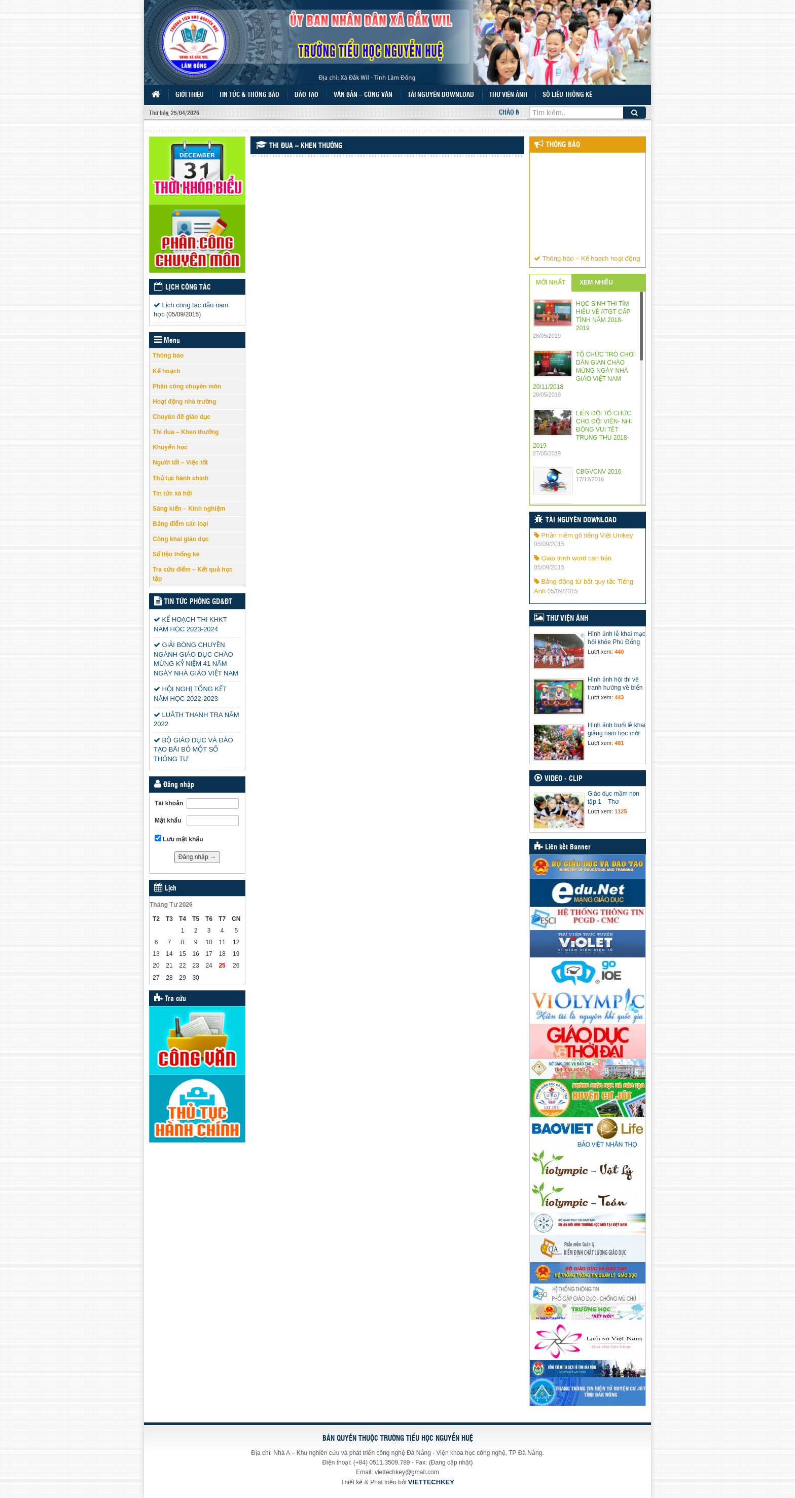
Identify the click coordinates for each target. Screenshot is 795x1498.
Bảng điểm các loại (180, 523)
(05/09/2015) (183, 314)
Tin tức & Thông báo (249, 95)
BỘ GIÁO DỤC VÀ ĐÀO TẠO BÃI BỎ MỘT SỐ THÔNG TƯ (193, 749)
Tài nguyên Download (441, 95)
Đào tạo (306, 95)
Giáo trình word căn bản (572, 558)
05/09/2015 (549, 544)
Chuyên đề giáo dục (181, 416)
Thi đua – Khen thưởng (186, 432)
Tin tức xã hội (172, 493)
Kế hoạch (166, 371)
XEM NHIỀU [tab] (596, 282)
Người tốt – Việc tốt (180, 462)
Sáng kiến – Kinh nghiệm (189, 508)
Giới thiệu (189, 95)
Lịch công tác (188, 287)
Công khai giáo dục (180, 539)
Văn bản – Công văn (363, 95)
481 (619, 743)
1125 (621, 811)
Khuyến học (170, 447)
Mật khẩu (168, 820)
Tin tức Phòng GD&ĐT (198, 601)
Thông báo (168, 355)
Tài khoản (169, 803)
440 (619, 652)
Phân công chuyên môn (187, 386)
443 (619, 697)
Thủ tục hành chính (180, 478)
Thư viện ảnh (508, 95)
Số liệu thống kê (567, 95)
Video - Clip (564, 778)
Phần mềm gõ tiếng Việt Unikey (583, 535)
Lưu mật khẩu (179, 839)
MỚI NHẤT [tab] (550, 282)
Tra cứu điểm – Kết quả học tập (192, 574)
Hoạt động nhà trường (184, 401)
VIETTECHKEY (431, 1482)
